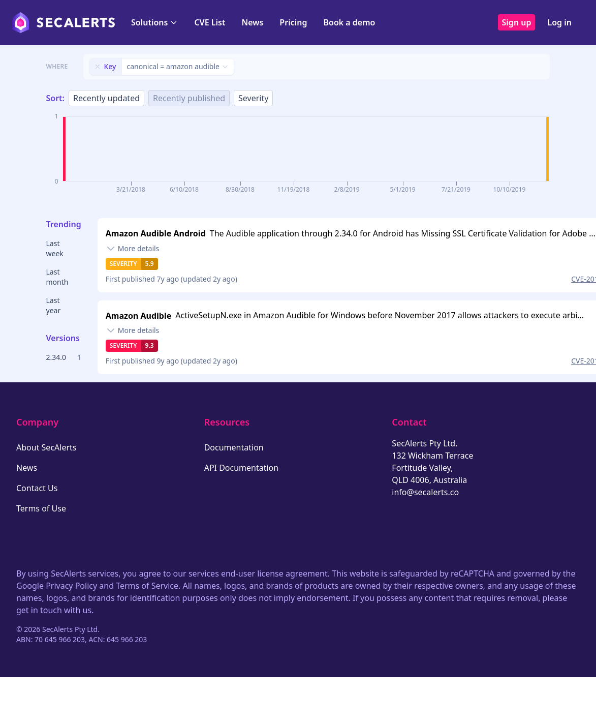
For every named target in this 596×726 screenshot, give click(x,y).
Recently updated (106, 98)
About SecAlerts (46, 447)
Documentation (234, 447)
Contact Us (36, 488)
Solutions (154, 22)
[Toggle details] (133, 249)
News (252, 22)
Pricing (293, 22)
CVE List (209, 22)
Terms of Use (41, 508)
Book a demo (349, 22)
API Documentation (241, 467)
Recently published (189, 98)
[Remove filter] (97, 67)
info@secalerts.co (425, 492)
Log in (559, 22)
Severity (253, 98)
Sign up (516, 22)
